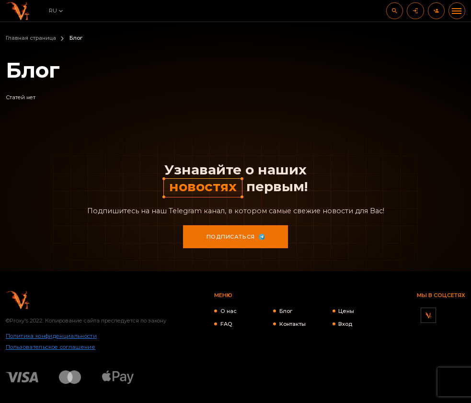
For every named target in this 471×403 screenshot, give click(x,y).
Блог (285, 311)
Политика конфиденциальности (51, 336)
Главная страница (31, 38)
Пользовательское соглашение (50, 347)
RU (53, 10)
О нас (228, 311)
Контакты (292, 324)
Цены (346, 311)
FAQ (226, 324)
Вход (345, 324)
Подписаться (236, 236)
